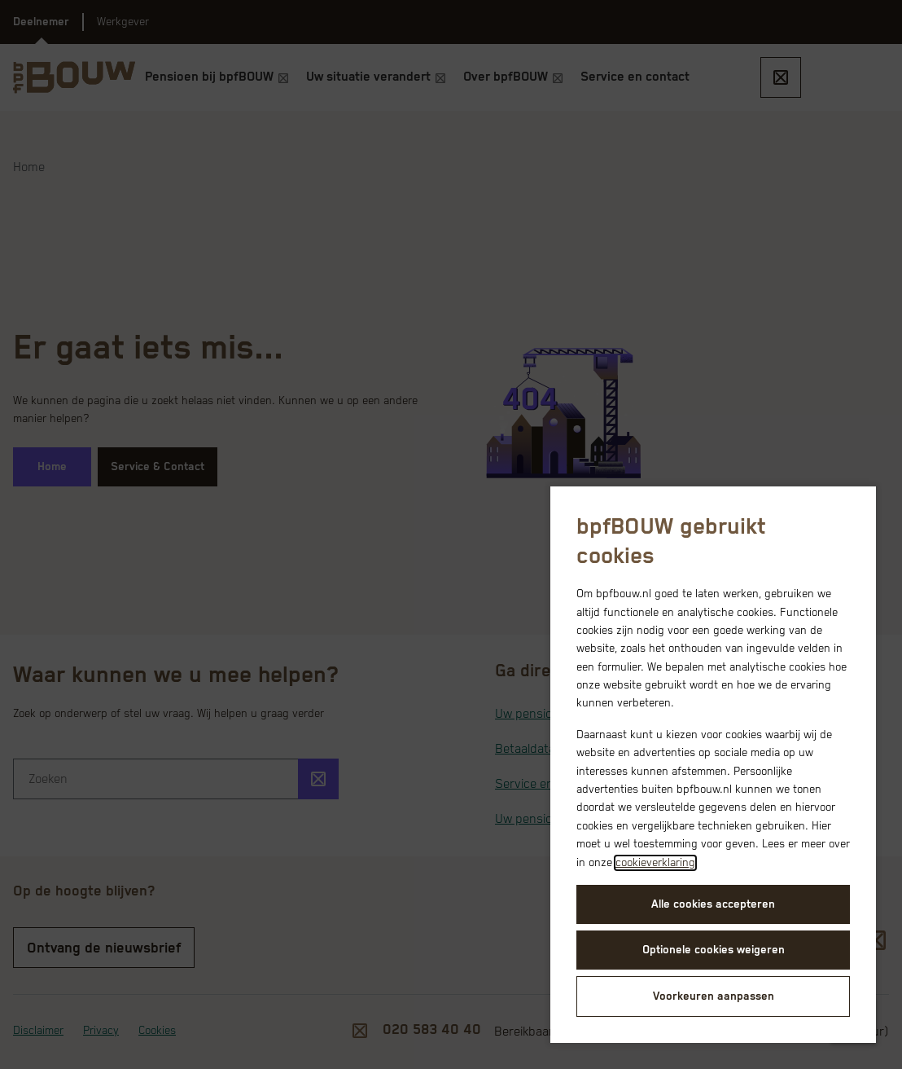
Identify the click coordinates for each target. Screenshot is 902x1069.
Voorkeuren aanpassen (713, 996)
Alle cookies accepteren (713, 904)
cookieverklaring (655, 862)
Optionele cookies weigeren (713, 950)
